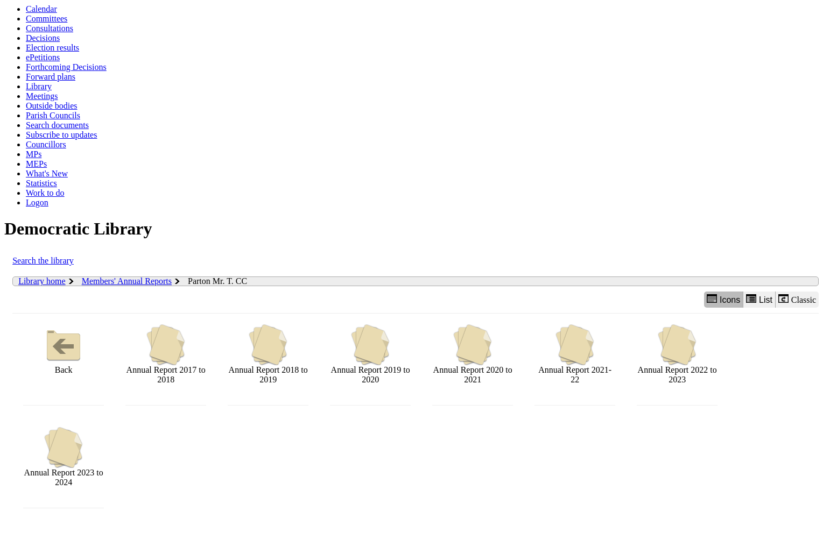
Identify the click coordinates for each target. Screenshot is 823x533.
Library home (42, 281)
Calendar (41, 8)
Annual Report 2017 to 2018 (166, 354)
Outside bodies (52, 105)
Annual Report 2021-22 (574, 354)
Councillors (46, 144)
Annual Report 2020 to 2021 (472, 354)
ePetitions (43, 57)
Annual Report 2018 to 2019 (268, 354)
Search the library (43, 260)
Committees (46, 18)
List (759, 299)
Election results (52, 47)
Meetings (42, 96)
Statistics (41, 183)
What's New (47, 173)
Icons (723, 299)
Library (39, 86)
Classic (797, 299)
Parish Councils (53, 115)
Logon (37, 202)
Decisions (43, 37)
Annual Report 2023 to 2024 (63, 457)
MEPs (36, 163)
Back (63, 349)
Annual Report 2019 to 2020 (370, 354)
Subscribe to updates (61, 134)
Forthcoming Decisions (66, 67)
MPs (33, 154)
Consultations (49, 28)
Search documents (57, 125)
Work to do (45, 192)
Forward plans (50, 76)
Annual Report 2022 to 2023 (677, 354)
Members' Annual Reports (127, 281)
